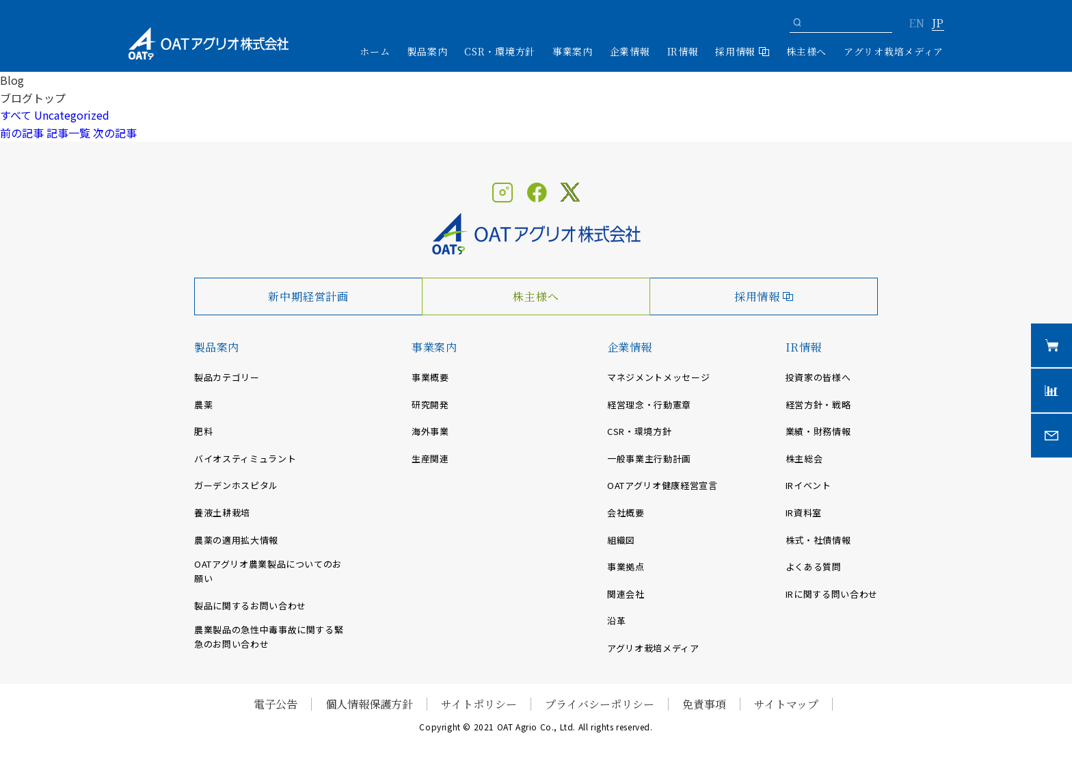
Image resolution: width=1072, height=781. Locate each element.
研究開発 (430, 404)
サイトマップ (786, 704)
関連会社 (626, 593)
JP (937, 24)
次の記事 (115, 132)
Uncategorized (71, 115)
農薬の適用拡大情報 (236, 539)
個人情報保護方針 (369, 704)
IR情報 (804, 347)
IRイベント (808, 485)
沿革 (616, 620)
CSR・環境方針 (499, 51)
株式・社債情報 (818, 539)
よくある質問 (814, 566)
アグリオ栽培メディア (893, 51)
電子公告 (275, 704)
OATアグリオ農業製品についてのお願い (268, 571)
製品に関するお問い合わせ (250, 605)
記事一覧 (68, 132)
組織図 (621, 539)
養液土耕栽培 (222, 512)
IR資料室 (804, 512)
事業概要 (430, 377)
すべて (15, 115)
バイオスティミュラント (245, 458)
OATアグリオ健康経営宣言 (662, 485)
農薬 (203, 404)
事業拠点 (626, 566)
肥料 (203, 431)
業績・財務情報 (818, 431)
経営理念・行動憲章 (649, 404)
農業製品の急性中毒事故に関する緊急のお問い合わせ (268, 636)
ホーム (375, 51)
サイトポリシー (479, 704)
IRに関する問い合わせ (832, 593)
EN (916, 24)
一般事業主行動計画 (649, 458)
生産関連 (430, 458)
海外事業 (430, 431)
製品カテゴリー (227, 377)
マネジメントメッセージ (658, 377)
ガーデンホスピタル (236, 485)
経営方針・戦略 (818, 404)
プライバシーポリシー (599, 704)
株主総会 (804, 458)
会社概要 (626, 512)
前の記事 (22, 132)
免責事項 (704, 704)
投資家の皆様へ (818, 377)
